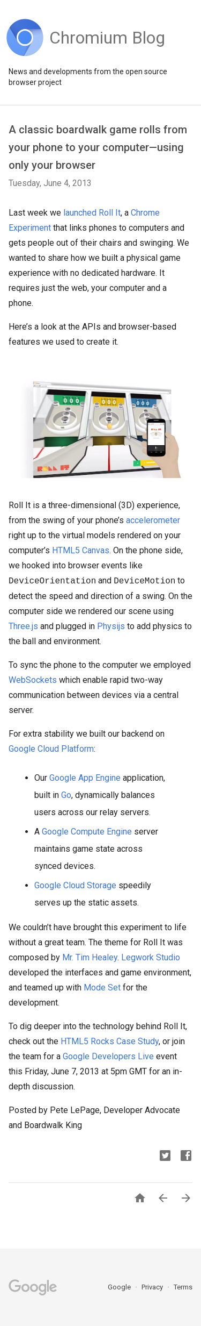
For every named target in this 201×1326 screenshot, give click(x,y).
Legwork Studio (150, 957)
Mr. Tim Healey (89, 957)
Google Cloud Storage (75, 885)
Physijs (111, 626)
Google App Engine (85, 778)
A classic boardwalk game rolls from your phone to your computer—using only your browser (98, 147)
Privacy (153, 1287)
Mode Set (102, 987)
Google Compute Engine (87, 831)
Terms (183, 1287)
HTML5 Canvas (80, 550)
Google (120, 1287)
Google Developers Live (108, 1056)
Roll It (110, 213)
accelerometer (153, 520)
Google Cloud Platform (51, 749)
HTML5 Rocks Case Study (110, 1041)
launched (79, 213)
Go (66, 795)
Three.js (23, 626)
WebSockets (33, 680)
